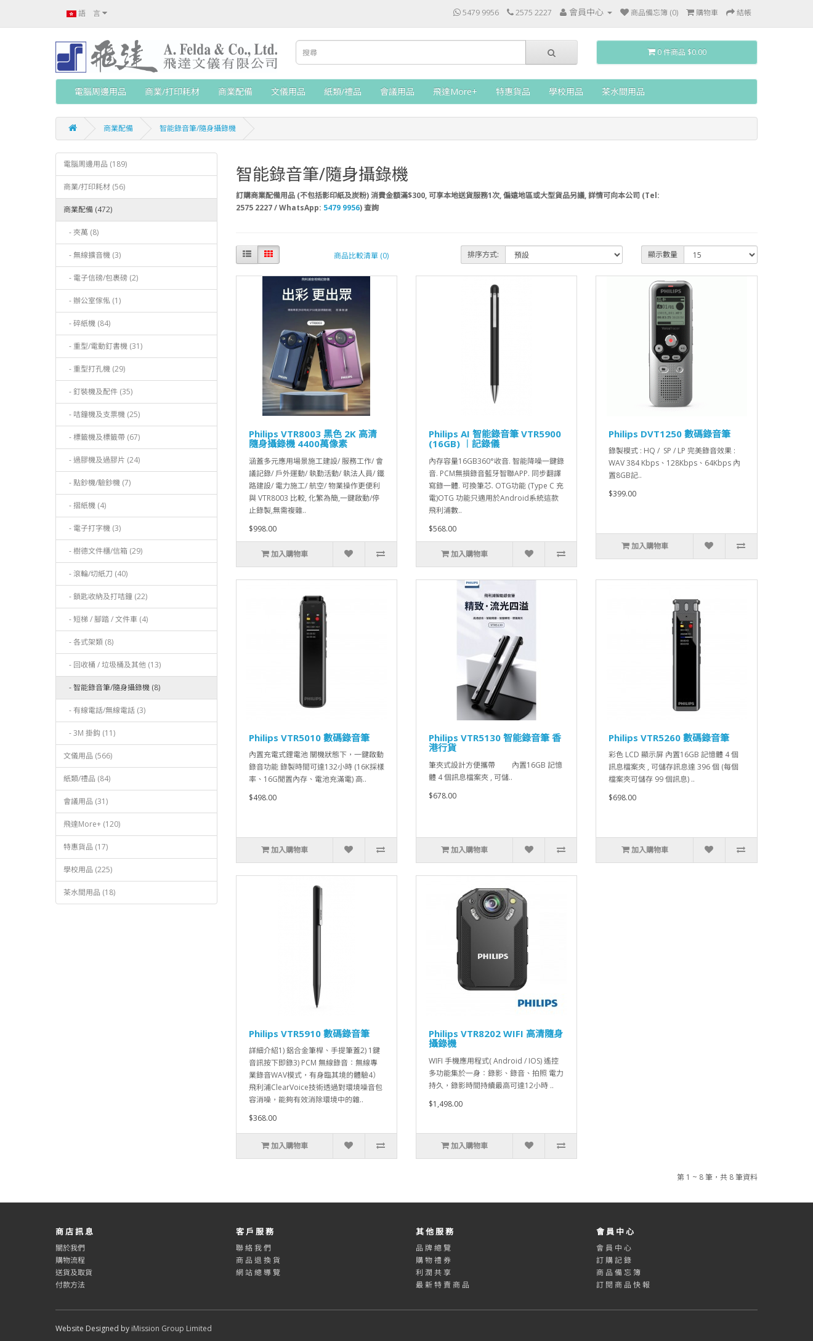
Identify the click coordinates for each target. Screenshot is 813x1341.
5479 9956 (341, 207)
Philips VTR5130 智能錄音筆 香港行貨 (495, 742)
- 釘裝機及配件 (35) (97, 391)
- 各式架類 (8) (88, 642)
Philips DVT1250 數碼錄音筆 (669, 434)
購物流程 (70, 1260)
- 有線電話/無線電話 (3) (104, 710)
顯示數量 (663, 254)
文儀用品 (288, 91)
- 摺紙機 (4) (84, 505)
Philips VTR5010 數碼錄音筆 (309, 737)
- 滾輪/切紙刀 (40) (95, 573)
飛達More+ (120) (91, 824)
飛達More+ (455, 91)
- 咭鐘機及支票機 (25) (101, 414)
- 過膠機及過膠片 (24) (101, 460)
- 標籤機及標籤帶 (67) (101, 437)
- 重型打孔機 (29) (94, 369)
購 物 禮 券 (433, 1260)
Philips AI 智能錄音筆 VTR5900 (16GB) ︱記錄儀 (495, 439)
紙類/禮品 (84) (86, 778)
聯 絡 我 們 (253, 1248)
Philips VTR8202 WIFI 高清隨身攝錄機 (496, 1038)
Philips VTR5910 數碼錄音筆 (309, 1033)
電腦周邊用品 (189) (95, 164)
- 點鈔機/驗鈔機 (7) (97, 482)
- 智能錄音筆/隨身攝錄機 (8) (111, 687)
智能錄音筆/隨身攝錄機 (198, 128)
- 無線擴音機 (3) (92, 255)
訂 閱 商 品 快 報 (623, 1284)
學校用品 (566, 91)
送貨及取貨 (73, 1272)
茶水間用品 (623, 91)
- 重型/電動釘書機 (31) (102, 346)
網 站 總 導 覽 (258, 1272)
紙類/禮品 (343, 91)
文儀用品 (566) (87, 755)
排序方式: (483, 254)
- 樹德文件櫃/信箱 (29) (102, 551)
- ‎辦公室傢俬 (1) (92, 300)
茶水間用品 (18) (89, 892)
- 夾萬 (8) (81, 232)
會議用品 (397, 91)
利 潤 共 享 (433, 1272)
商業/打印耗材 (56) (94, 186)
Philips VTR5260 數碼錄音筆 (669, 737)
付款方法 (70, 1284)
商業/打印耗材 (172, 91)
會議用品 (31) (85, 801)
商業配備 (235, 91)
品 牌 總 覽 (433, 1248)
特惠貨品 (513, 91)
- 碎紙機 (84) (86, 323)
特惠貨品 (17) (85, 847)
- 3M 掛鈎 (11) (89, 733)
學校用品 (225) (87, 869)
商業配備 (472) (87, 209)
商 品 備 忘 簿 (618, 1272)
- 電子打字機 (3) (92, 528)
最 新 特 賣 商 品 (442, 1284)
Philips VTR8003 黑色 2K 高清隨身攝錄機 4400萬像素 (313, 439)
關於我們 (70, 1248)
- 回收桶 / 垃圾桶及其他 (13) (112, 664)
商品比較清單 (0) (361, 255)
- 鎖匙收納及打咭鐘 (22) (105, 596)
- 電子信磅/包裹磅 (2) (100, 278)
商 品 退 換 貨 (258, 1260)
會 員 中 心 (613, 1248)
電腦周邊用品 (100, 91)
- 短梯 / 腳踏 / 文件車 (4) (105, 619)
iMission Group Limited (171, 1328)
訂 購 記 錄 (613, 1260)
